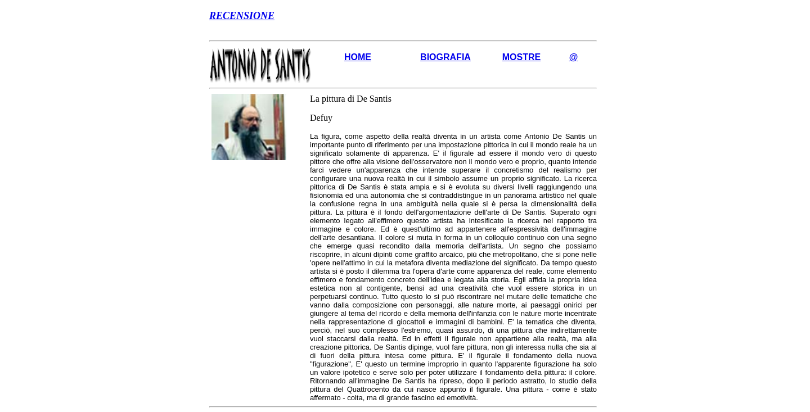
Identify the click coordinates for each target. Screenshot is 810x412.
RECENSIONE (241, 15)
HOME (357, 57)
